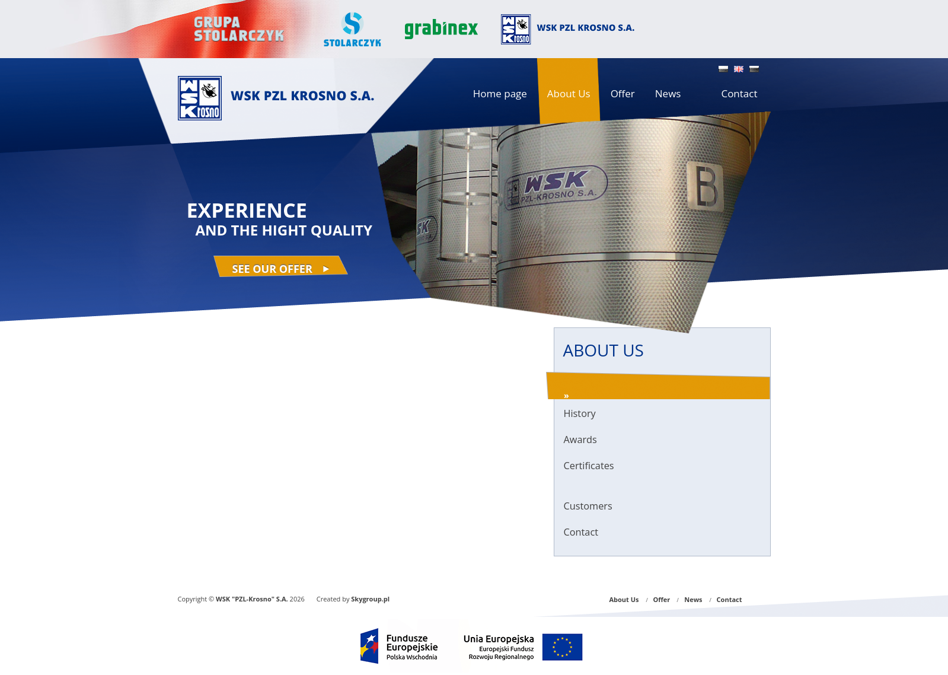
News (693, 599)
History (580, 413)
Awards (580, 439)
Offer (662, 599)
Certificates (589, 465)
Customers (588, 505)
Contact (581, 532)
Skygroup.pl (370, 598)
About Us (624, 599)
